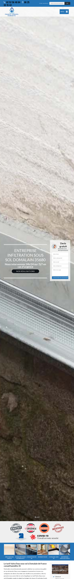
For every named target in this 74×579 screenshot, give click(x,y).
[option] (37, 289)
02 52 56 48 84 (12, 2)
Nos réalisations (25, 271)
